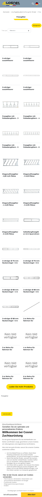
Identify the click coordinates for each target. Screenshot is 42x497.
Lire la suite (7, 414)
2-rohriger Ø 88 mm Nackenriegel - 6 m (10, 320)
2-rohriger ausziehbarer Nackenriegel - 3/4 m (30, 61)
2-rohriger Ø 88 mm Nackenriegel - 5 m (31, 291)
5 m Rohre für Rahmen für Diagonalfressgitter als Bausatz (10, 379)
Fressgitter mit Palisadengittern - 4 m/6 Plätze (31, 118)
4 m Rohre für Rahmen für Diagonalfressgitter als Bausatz (31, 350)
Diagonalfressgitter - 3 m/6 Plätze (31, 175)
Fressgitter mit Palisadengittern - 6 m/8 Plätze (31, 147)
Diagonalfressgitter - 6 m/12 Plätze (10, 233)
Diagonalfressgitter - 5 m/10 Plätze (31, 204)
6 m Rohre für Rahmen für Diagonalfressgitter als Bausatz (31, 379)
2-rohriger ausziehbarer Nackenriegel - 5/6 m (30, 90)
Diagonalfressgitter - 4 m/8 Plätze (10, 204)
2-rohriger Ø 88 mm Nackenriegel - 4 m (10, 291)
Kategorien (36, 25)
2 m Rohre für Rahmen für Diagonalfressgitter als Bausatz (31, 322)
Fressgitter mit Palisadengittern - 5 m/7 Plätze (10, 147)
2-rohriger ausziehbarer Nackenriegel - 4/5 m (9, 90)
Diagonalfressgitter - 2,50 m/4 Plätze (10, 175)
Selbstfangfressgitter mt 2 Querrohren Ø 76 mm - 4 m (31, 234)
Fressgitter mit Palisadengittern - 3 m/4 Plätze (10, 118)
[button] (33, 3)
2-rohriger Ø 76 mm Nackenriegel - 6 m (31, 262)
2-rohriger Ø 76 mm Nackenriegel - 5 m (10, 262)
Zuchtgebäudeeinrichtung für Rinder (23, 12)
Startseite (6, 12)
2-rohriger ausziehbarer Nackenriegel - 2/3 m (9, 61)
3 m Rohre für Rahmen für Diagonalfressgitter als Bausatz (10, 350)
